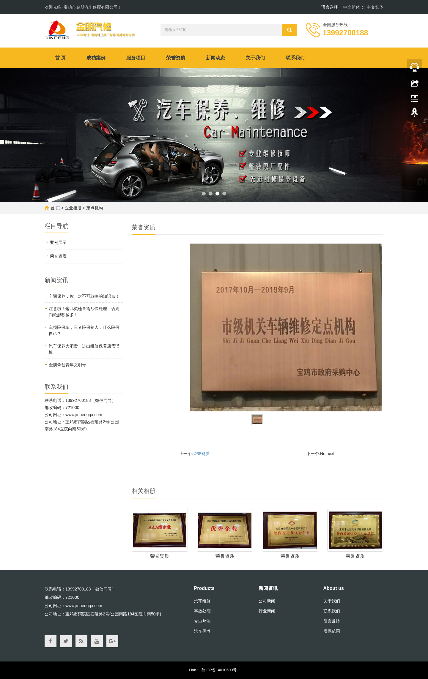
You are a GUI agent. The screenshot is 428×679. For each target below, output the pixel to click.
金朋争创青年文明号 (67, 364)
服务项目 (135, 57)
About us (333, 588)
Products (204, 588)
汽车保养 (202, 631)
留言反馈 (331, 621)
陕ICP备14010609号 (219, 670)
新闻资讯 (268, 588)
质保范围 (331, 631)
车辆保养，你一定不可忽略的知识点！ (84, 296)
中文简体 (351, 7)
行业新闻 (267, 611)
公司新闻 (267, 601)
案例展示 (58, 242)
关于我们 (255, 57)
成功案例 (96, 57)
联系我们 (295, 57)
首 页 (60, 57)
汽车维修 (202, 601)
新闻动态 (215, 57)
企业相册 (73, 208)
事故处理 (202, 611)
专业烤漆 (202, 621)
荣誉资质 (175, 57)
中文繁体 (375, 7)
